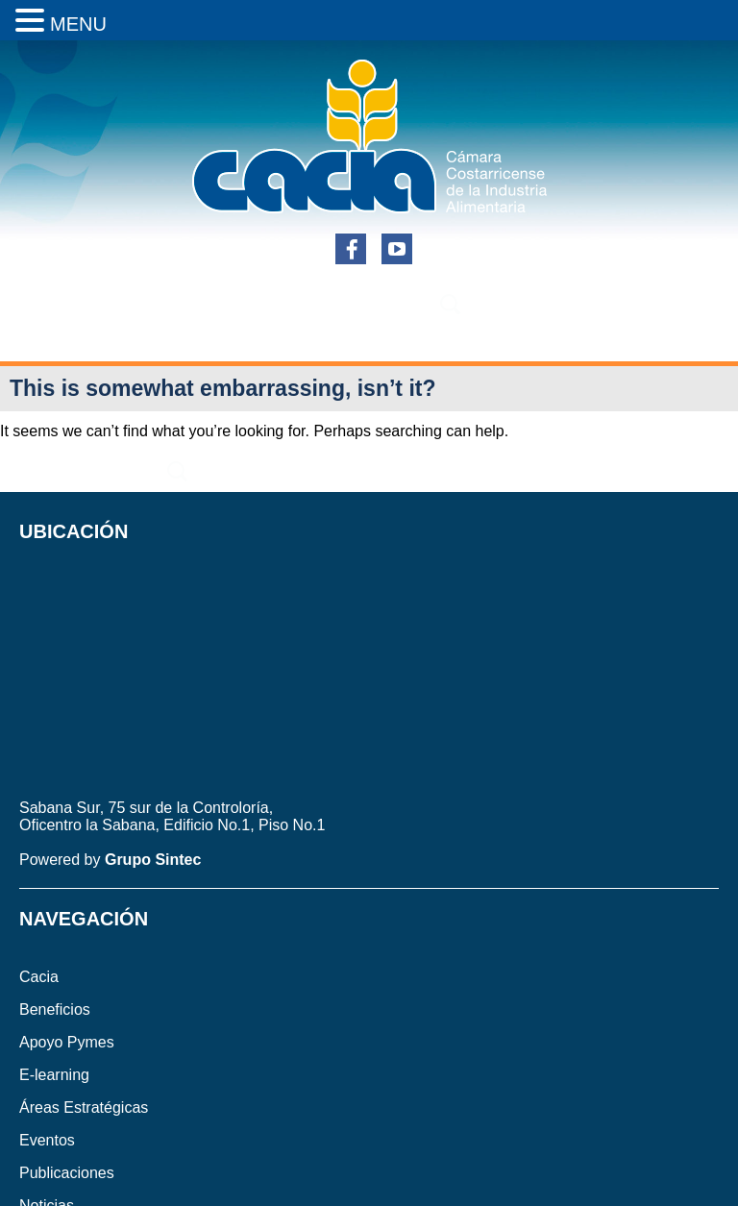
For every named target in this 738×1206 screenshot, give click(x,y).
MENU (78, 24)
